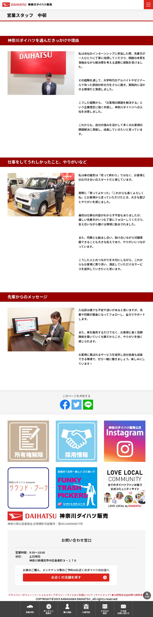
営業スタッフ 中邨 (26, 15)
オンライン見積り (49, 612)
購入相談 (67, 612)
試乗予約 (30, 612)
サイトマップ (102, 594)
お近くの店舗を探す (66, 577)
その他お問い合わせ (123, 612)
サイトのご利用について (80, 594)
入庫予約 (86, 612)
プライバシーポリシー (20, 594)
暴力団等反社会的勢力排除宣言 (128, 594)
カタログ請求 (105, 612)
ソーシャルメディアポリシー (49, 594)
